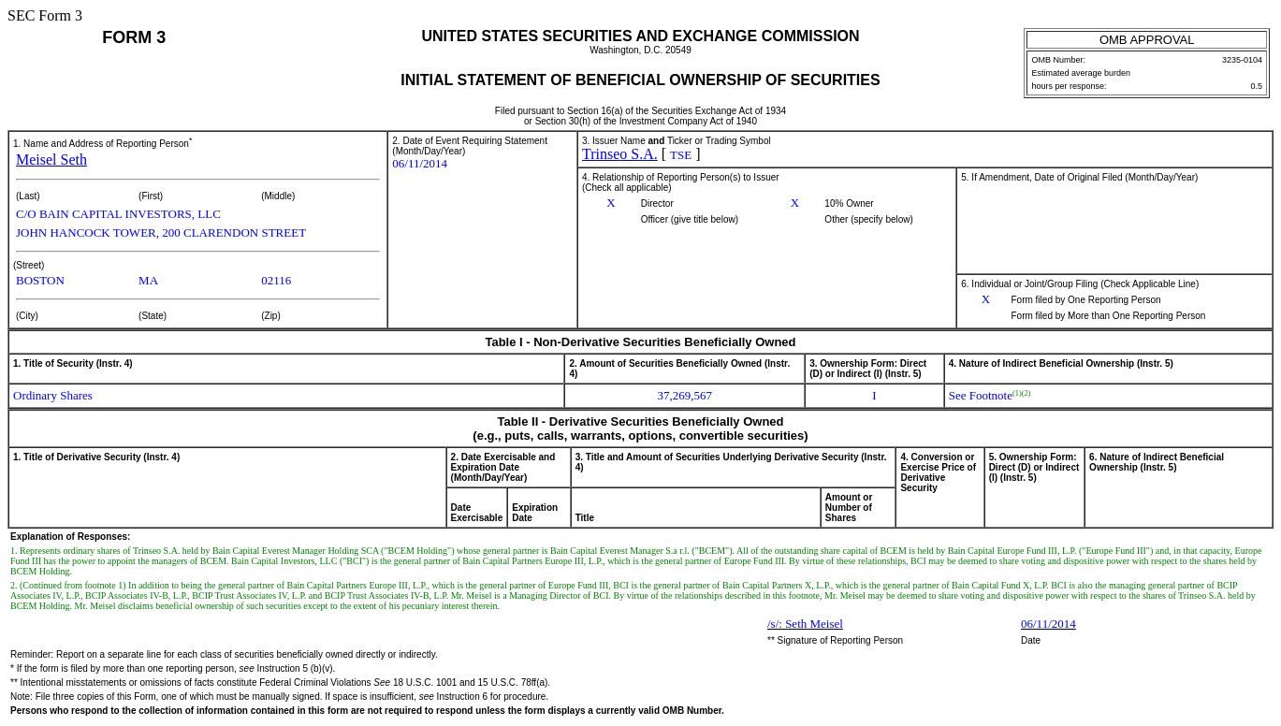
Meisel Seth (51, 159)
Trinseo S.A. (620, 154)
